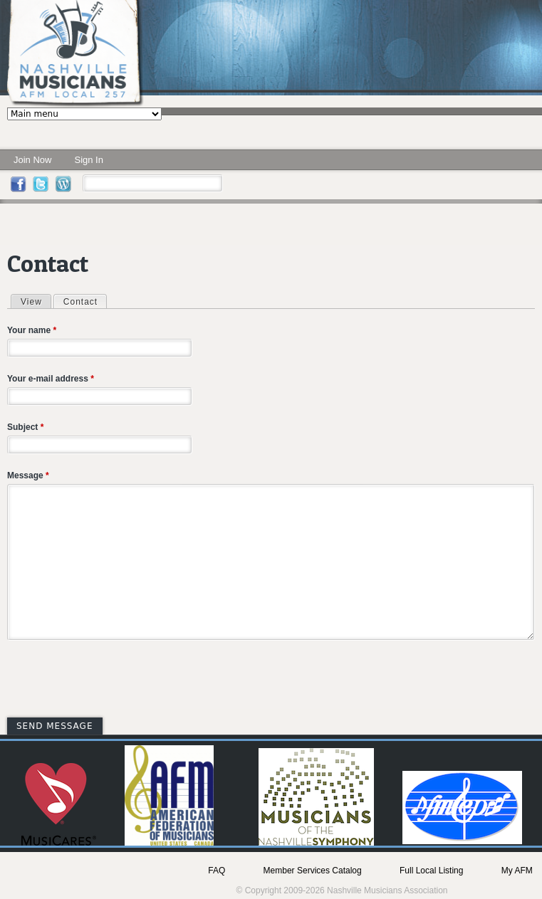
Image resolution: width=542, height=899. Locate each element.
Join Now (32, 159)
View (31, 302)
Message (28, 475)
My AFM (517, 871)
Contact (84, 301)
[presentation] (115, 681)
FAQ (216, 871)
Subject (25, 427)
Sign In (88, 159)
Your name (31, 330)
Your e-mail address (50, 379)
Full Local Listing (431, 871)
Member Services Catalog (313, 871)
